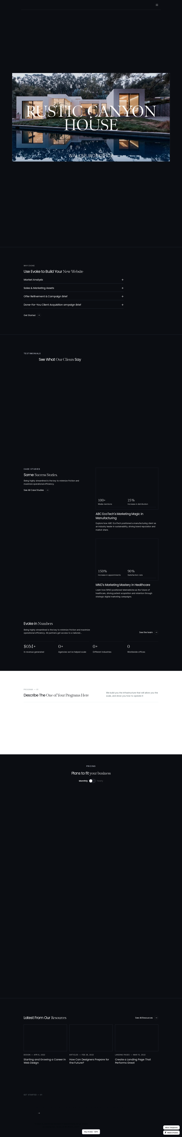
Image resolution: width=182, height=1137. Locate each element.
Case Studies (55, 5)
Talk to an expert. (52, 858)
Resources (91, 5)
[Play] (91, 120)
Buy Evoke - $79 (91, 1132)
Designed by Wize (150, 1131)
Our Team (68, 5)
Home (100, 1096)
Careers (79, 5)
